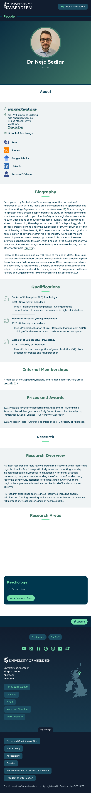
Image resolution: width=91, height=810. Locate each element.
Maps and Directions (18, 709)
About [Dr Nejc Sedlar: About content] (45, 91)
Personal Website (22, 174)
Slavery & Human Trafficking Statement (28, 770)
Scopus (16, 150)
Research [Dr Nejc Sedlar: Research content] (45, 437)
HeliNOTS (70, 244)
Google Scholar (20, 158)
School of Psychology (20, 133)
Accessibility (13, 755)
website (8, 383)
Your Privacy (13, 748)
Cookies (11, 763)
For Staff (55, 637)
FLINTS (29, 247)
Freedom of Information (20, 777)
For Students (38, 637)
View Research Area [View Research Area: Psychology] (21, 597)
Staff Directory (15, 716)
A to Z (10, 702)
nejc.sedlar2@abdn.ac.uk (22, 108)
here (59, 209)
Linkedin (16, 166)
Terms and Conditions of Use (22, 741)
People (9, 16)
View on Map (15, 126)
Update (79, 621)
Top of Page (45, 729)
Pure (14, 142)
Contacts (11, 694)
